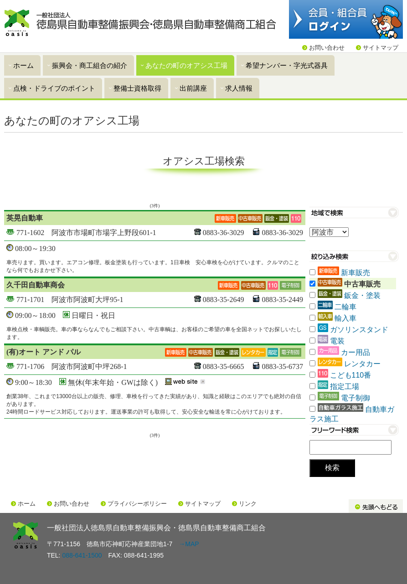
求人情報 (238, 88)
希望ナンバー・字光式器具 (287, 65)
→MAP (189, 544)
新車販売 (355, 273)
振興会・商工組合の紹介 (89, 65)
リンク (248, 503)
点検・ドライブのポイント (54, 88)
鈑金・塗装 (362, 295)
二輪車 (345, 307)
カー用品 (355, 352)
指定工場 (344, 386)
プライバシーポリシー (137, 503)
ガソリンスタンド (359, 329)
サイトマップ (380, 47)
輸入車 (345, 318)
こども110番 (350, 375)
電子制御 (355, 398)
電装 (337, 341)
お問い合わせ (327, 47)
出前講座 (193, 88)
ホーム (23, 65)
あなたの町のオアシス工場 (186, 65)
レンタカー (362, 364)
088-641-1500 (82, 555)
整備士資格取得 (137, 88)
